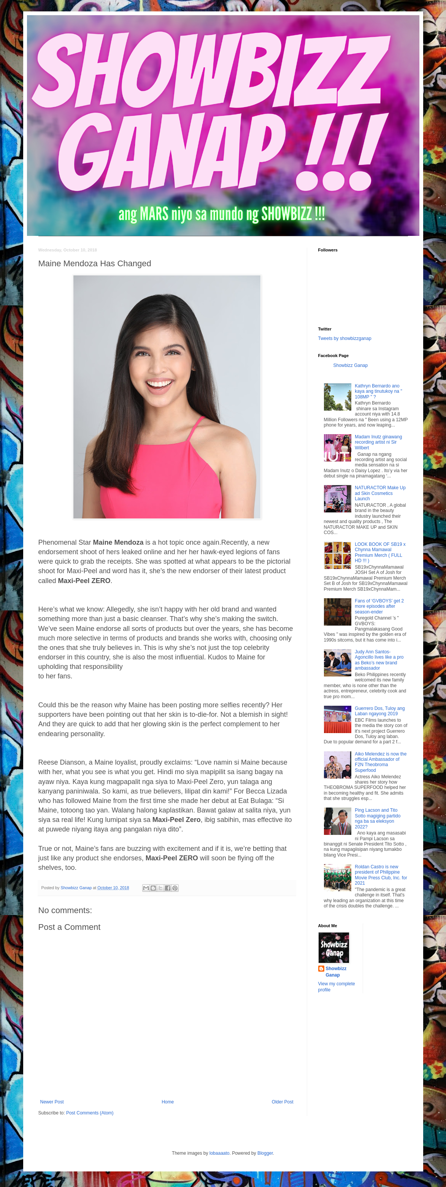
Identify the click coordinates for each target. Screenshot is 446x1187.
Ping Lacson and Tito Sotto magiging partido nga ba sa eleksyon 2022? (377, 818)
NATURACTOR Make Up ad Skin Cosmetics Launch (380, 493)
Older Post (283, 1102)
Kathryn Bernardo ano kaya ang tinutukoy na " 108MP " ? (378, 391)
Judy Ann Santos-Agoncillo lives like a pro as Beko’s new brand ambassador (379, 660)
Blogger (265, 1153)
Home (168, 1102)
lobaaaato (220, 1153)
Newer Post (52, 1102)
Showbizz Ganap (350, 365)
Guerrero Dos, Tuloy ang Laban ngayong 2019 (380, 711)
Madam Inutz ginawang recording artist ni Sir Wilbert (378, 442)
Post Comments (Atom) (90, 1113)
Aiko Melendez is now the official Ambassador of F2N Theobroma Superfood (380, 762)
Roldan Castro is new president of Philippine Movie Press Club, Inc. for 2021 (381, 875)
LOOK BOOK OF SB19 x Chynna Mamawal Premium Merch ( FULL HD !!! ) (380, 552)
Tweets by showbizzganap (344, 338)
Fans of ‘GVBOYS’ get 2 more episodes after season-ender (379, 606)
